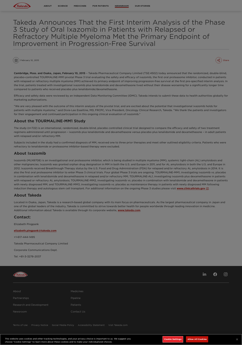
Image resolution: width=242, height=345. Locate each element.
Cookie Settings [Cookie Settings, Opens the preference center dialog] (173, 339)
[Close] (237, 339)
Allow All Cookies (197, 339)
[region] (121, 339)
